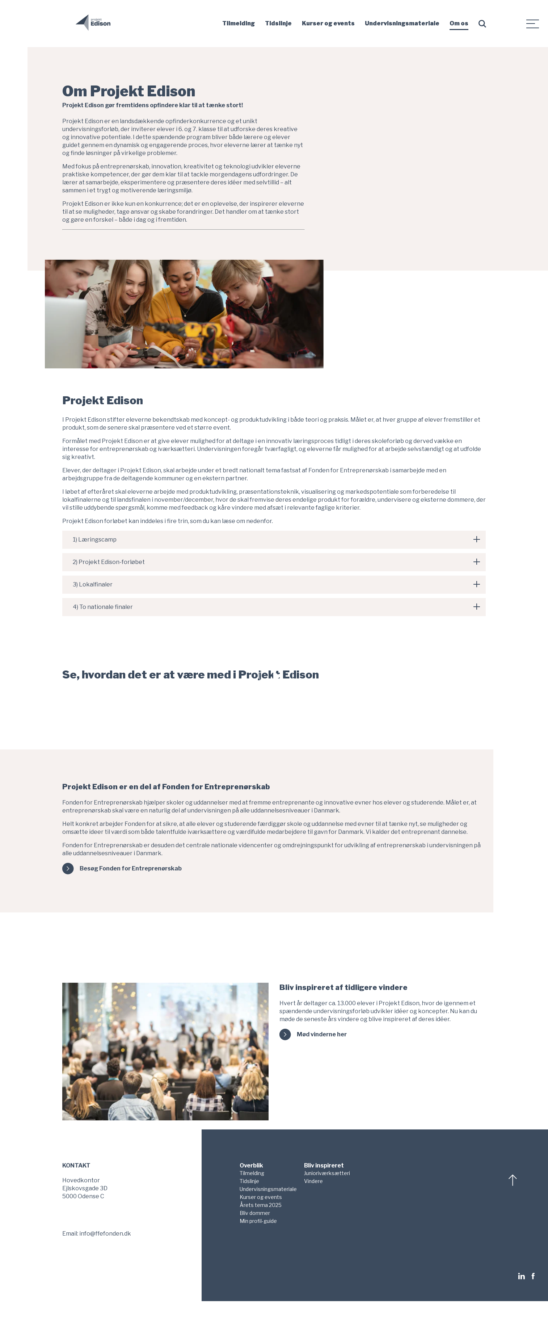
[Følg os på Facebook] (533, 1276)
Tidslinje (278, 23)
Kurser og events (328, 23)
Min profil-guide (258, 1221)
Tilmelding (238, 23)
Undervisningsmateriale (402, 23)
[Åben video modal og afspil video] (276, 676)
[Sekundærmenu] (532, 23)
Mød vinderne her (322, 1034)
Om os (459, 23)
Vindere (313, 1181)
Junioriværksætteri (327, 1173)
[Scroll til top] (514, 1180)
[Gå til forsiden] (93, 28)
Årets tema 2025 (261, 1205)
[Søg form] (484, 23)
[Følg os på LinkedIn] (523, 1276)
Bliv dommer (255, 1213)
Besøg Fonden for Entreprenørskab (131, 868)
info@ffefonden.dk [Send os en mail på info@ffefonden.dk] (105, 1233)
